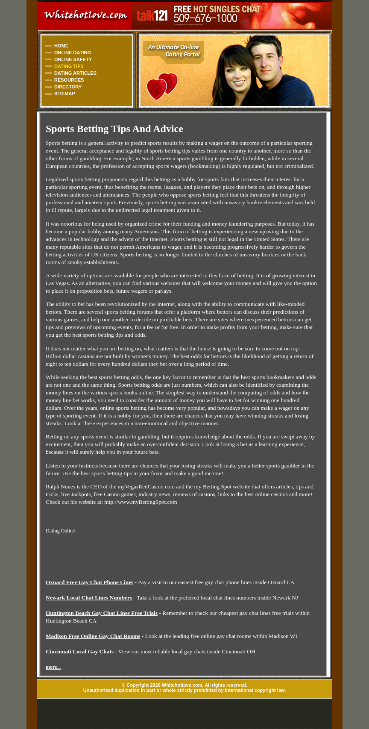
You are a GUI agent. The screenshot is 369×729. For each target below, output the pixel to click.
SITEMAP (64, 93)
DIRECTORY (68, 86)
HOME (61, 45)
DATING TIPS (69, 66)
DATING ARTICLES (75, 73)
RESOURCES (69, 79)
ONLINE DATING (72, 52)
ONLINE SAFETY (73, 59)
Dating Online (60, 531)
